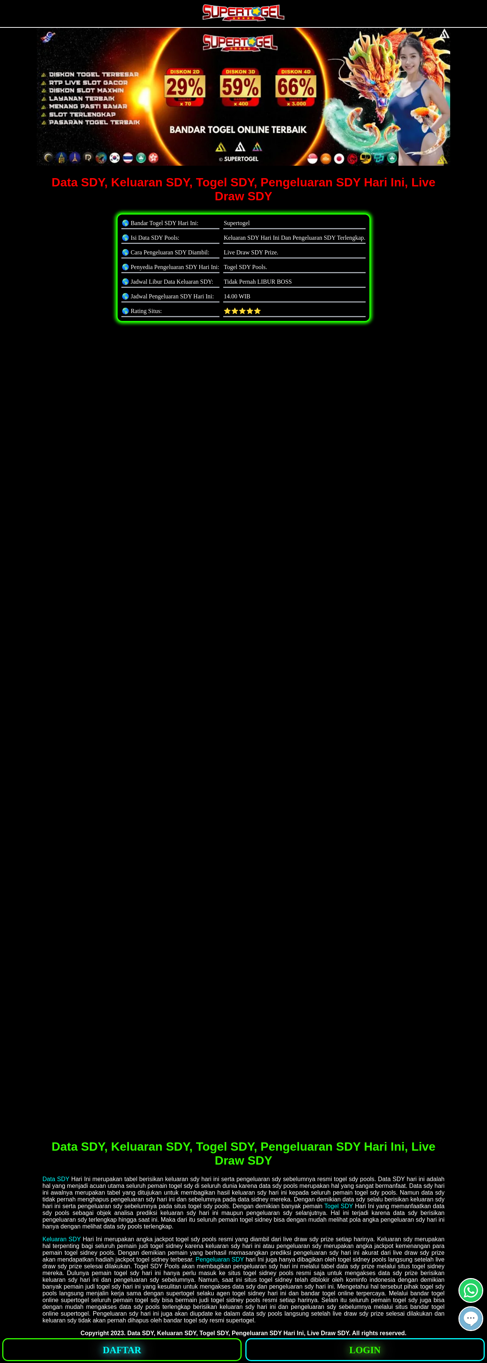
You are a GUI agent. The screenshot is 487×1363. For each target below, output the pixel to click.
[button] (471, 1318)
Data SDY (55, 1179)
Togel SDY (338, 1206)
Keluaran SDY (61, 1239)
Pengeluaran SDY (220, 1259)
